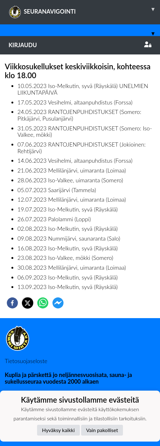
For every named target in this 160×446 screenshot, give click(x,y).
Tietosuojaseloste (26, 360)
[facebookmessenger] (58, 303)
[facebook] (12, 303)
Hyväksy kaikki (58, 430)
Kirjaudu (80, 44)
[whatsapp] (42, 303)
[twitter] (27, 303)
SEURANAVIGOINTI (84, 9)
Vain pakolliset (102, 430)
